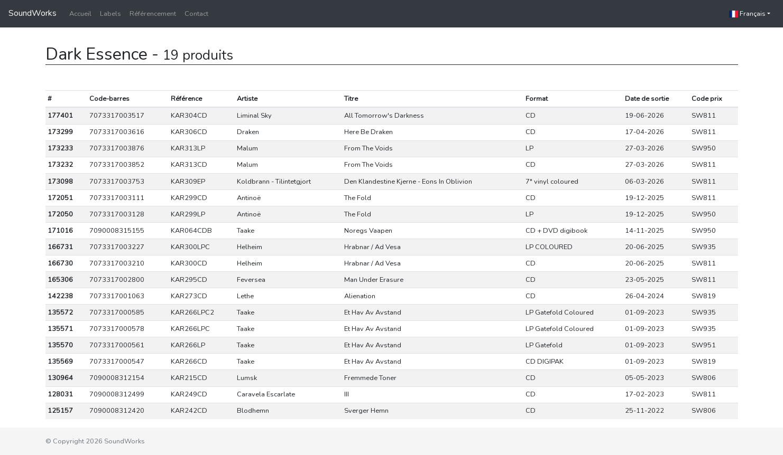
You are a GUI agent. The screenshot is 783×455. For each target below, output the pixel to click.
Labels (110, 13)
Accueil (80, 13)
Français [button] (747, 13)
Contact (196, 13)
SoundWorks (32, 13)
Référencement (153, 13)
